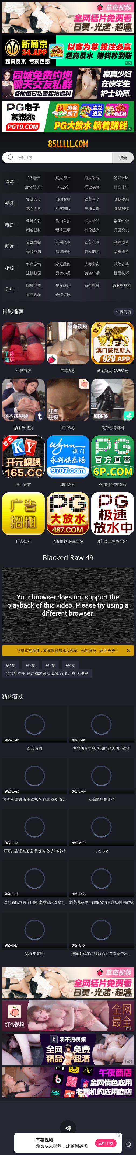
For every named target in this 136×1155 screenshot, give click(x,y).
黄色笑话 (92, 272)
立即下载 (105, 1143)
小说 (9, 268)
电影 (9, 225)
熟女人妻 (33, 208)
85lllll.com (68, 144)
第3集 (50, 665)
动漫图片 (121, 242)
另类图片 (121, 251)
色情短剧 (63, 294)
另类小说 (63, 272)
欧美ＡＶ (92, 199)
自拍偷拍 (63, 199)
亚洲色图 (63, 242)
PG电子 (33, 177)
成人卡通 (92, 220)
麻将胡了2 (33, 186)
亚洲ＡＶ (33, 199)
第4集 (70, 665)
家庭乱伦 (63, 263)
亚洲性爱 (33, 220)
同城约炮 (33, 285)
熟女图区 (92, 251)
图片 (9, 246)
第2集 (31, 665)
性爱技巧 (121, 272)
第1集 (11, 665)
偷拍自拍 (63, 220)
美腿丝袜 (33, 251)
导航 (9, 289)
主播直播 (92, 208)
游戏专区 (121, 177)
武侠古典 (121, 263)
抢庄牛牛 (121, 186)
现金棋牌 (92, 186)
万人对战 (92, 177)
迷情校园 (33, 272)
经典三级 (63, 229)
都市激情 (33, 263)
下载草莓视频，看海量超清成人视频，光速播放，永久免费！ (74, 650)
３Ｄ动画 (121, 199)
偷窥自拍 (33, 242)
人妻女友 (92, 263)
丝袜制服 (63, 208)
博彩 (9, 181)
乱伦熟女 (92, 229)
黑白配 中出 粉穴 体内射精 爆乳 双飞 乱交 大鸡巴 (47, 673)
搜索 (123, 157)
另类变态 (121, 229)
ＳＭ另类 (121, 208)
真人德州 (63, 177)
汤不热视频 (121, 285)
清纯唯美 (63, 251)
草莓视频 (92, 285)
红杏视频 (33, 294)
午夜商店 (63, 285)
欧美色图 (92, 242)
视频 (9, 203)
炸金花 (63, 186)
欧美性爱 (121, 220)
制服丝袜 (33, 229)
